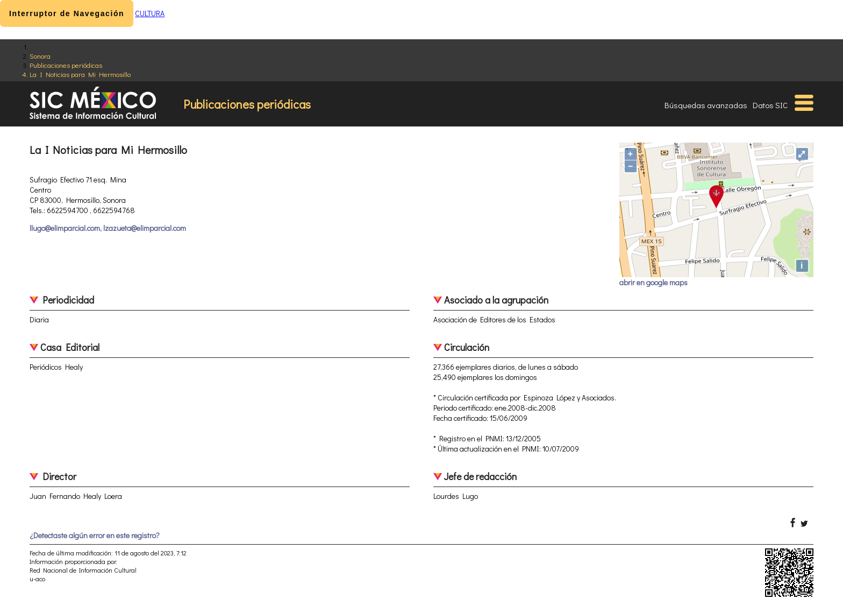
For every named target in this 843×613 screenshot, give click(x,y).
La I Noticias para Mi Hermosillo (80, 74)
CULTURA (150, 13)
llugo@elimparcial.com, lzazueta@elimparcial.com (108, 228)
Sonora (40, 55)
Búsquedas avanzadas (706, 105)
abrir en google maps (653, 282)
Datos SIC (770, 105)
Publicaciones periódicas (66, 64)
